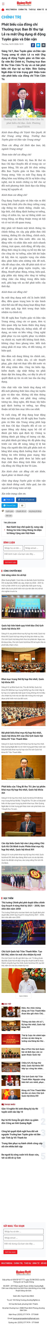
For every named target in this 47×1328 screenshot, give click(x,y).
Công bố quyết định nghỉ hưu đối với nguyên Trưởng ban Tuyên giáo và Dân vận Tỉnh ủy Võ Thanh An (21, 1134)
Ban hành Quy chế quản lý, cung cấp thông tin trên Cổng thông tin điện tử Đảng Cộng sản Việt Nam (25, 530)
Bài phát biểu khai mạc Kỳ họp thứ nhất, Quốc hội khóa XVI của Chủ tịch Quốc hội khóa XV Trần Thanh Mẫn (22, 735)
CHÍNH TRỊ (22, 10)
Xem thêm (23, 996)
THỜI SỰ (31, 10)
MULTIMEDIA (11, 10)
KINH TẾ (40, 10)
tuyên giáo (9, 511)
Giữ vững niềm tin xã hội (14, 575)
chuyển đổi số (21, 511)
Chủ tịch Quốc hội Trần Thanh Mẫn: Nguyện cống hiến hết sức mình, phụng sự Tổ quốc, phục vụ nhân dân (33, 1082)
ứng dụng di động (35, 511)
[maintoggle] (2, 3)
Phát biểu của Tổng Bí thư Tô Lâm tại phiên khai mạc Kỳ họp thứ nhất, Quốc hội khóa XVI (23, 789)
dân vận (9, 516)
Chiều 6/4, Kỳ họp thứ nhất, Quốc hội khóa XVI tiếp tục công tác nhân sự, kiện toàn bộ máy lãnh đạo (33, 1068)
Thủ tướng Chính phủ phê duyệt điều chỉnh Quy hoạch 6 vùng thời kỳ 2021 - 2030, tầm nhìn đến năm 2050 (23, 905)
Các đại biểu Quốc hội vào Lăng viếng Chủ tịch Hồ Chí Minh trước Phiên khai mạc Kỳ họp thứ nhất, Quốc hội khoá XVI (23, 846)
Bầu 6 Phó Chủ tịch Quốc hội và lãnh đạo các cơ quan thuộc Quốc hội (33, 1052)
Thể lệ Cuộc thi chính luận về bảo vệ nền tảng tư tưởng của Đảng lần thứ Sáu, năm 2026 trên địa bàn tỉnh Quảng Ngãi (33, 1041)
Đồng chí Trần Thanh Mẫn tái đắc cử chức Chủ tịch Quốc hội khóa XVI (33, 1093)
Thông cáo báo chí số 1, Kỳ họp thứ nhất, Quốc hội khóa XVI (33, 1025)
